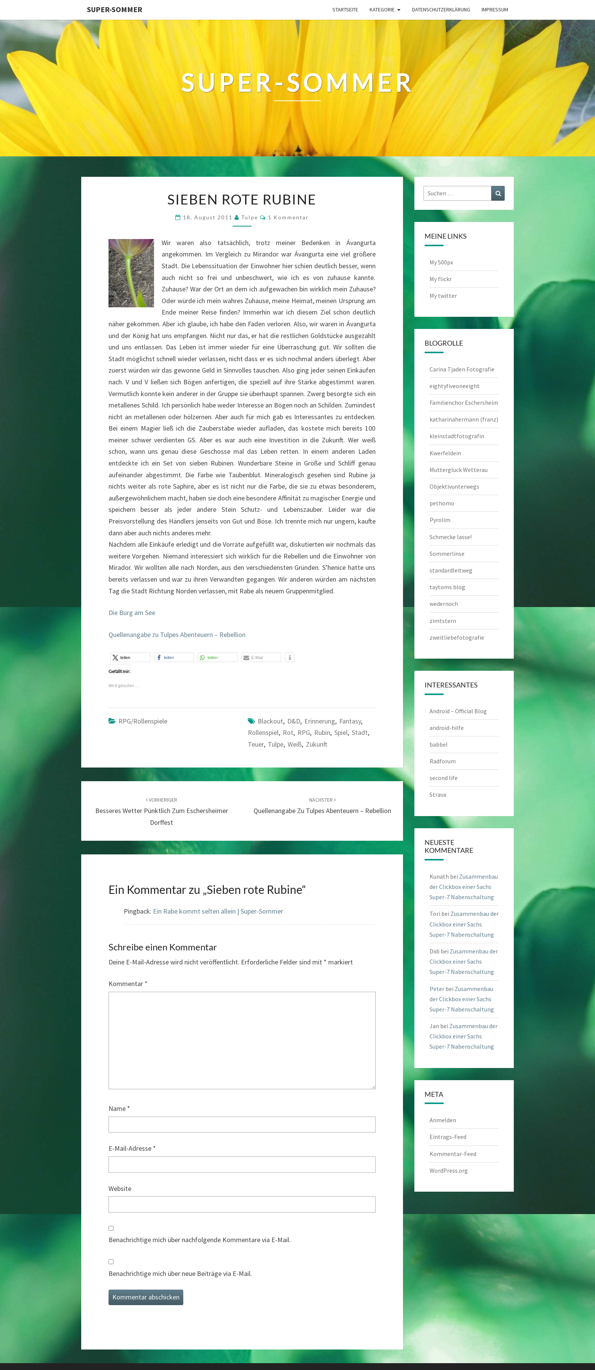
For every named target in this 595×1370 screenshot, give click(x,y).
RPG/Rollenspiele (142, 721)
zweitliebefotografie (457, 637)
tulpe (249, 217)
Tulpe (275, 744)
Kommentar (128, 983)
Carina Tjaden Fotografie (462, 369)
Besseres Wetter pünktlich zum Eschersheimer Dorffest (161, 811)
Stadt (360, 732)
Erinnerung (319, 721)
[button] (130, 657)
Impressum (495, 9)
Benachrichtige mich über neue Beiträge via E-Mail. (180, 1273)
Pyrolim (440, 520)
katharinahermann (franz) (464, 419)
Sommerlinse (447, 553)
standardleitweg (451, 570)
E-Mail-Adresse (132, 1148)
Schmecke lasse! (451, 537)
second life (444, 778)
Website (120, 1188)
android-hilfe (447, 727)
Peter (437, 989)
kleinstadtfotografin (457, 436)
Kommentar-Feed (453, 1154)
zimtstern (443, 620)
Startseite (345, 9)
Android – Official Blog (458, 711)
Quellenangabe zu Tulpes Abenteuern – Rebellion (177, 634)
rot (288, 732)
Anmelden (443, 1120)
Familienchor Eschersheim (464, 402)
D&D (293, 721)
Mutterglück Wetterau (459, 469)
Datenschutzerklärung (441, 9)
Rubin (322, 732)
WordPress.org (449, 1170)
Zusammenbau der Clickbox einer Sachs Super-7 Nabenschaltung (464, 887)
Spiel (341, 732)
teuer (256, 744)
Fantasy (350, 721)
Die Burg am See (132, 612)
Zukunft (316, 744)
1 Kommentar (288, 217)
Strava (438, 794)
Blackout (270, 721)
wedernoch (444, 603)
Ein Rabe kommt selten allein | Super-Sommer (218, 911)
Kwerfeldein (445, 453)
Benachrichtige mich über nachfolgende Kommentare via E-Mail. (200, 1239)
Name (119, 1108)
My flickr (441, 279)
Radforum (443, 761)
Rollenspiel (263, 732)
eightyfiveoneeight (455, 386)
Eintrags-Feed (448, 1136)
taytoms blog (447, 587)
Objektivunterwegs (454, 486)
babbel (439, 744)
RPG (304, 732)
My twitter (443, 295)
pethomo (442, 503)
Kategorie (382, 9)
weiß (295, 744)
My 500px (441, 262)
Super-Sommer (114, 9)
